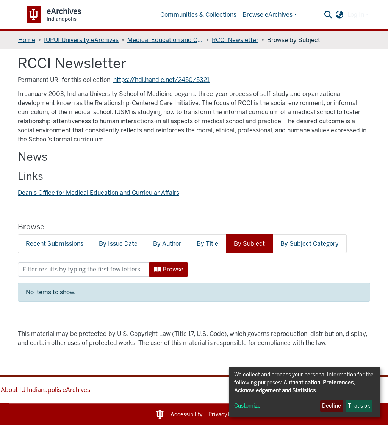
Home (26, 40)
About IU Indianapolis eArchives (45, 390)
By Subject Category (309, 243)
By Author (167, 243)
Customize (247, 406)
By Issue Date (118, 243)
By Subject (249, 243)
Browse (168, 269)
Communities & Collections (198, 14)
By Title (207, 243)
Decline (331, 406)
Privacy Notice (226, 414)
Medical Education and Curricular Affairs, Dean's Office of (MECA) (165, 40)
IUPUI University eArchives (81, 40)
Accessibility (186, 414)
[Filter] (84, 269)
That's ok (359, 406)
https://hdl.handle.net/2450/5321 (161, 79)
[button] (339, 14)
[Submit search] (328, 15)
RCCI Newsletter (235, 40)
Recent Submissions (54, 243)
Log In (355, 14)
